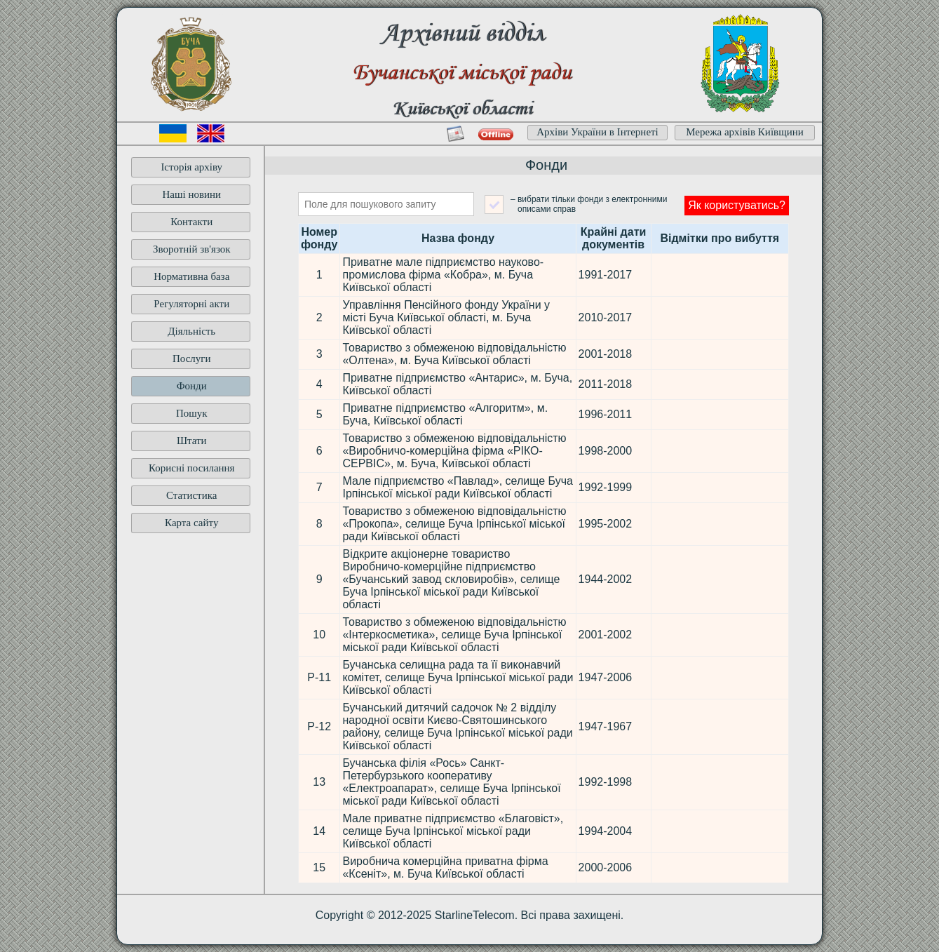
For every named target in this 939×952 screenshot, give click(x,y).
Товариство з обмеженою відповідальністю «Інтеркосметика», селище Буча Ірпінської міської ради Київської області (454, 634)
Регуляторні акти (191, 303)
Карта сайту (191, 522)
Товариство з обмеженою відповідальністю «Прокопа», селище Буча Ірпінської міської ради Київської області (454, 523)
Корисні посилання (192, 468)
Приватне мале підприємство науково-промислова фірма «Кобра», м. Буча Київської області (442, 274)
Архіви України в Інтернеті (597, 132)
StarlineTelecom (475, 915)
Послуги (192, 358)
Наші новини (191, 194)
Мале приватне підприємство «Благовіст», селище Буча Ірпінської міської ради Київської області (452, 831)
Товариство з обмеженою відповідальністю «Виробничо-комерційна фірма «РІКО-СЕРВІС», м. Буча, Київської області (454, 450)
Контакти (191, 221)
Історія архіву (191, 167)
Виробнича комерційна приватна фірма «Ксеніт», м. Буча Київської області (445, 867)
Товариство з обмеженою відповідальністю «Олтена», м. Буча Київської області (454, 354)
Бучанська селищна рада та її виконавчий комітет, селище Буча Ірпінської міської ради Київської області (457, 677)
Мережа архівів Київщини (745, 132)
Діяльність (191, 331)
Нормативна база (191, 276)
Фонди (192, 385)
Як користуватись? (736, 205)
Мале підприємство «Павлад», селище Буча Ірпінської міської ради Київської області (457, 487)
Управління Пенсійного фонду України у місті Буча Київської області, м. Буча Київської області (446, 317)
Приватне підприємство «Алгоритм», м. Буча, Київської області (445, 414)
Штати (192, 440)
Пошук (192, 413)
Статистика (191, 495)
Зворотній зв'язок (192, 249)
